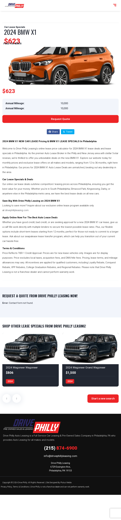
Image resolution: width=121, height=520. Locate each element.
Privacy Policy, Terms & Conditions (15, 487)
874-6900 (60, 448)
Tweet (67, 131)
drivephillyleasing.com (17, 210)
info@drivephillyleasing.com (60, 456)
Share (53, 131)
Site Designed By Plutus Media (59, 482)
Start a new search (103, 398)
